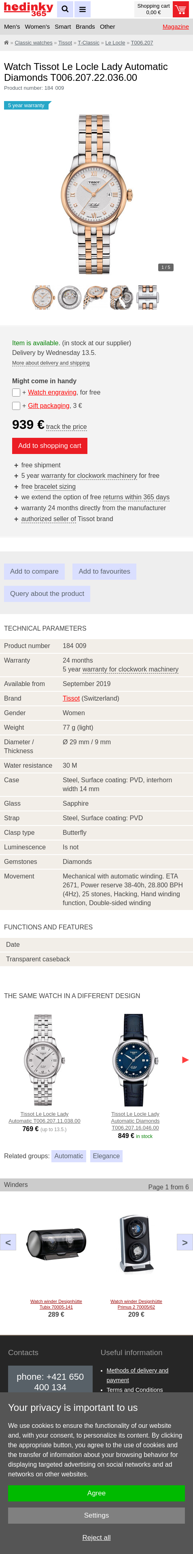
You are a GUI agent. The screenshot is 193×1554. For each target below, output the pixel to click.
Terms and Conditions (135, 1390)
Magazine (176, 26)
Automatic (68, 1156)
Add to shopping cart (49, 446)
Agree (96, 1493)
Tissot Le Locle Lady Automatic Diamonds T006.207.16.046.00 (135, 1121)
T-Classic (88, 43)
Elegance (106, 1156)
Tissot (65, 43)
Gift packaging (48, 405)
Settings (96, 1515)
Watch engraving (52, 392)
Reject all (97, 1537)
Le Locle (115, 43)
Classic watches (33, 43)
